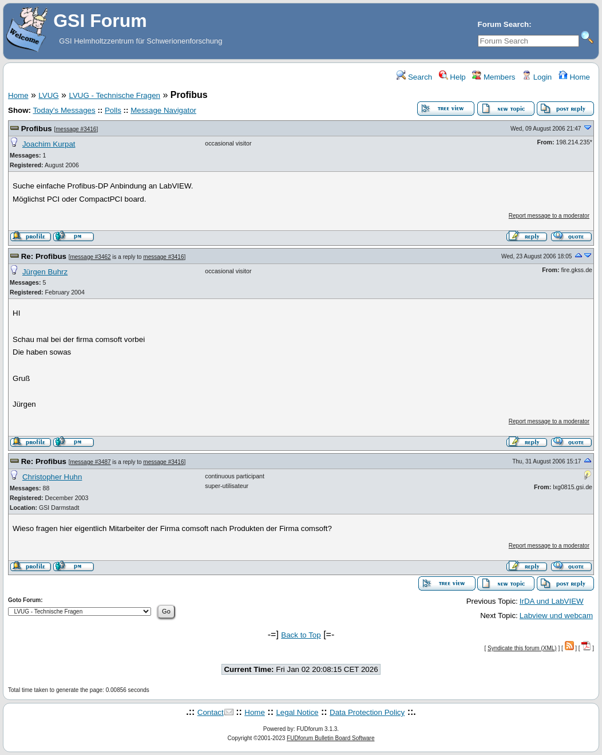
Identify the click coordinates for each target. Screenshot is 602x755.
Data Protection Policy (367, 712)
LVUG (48, 95)
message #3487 (90, 462)
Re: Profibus (43, 256)
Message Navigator (163, 110)
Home (574, 77)
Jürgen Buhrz (45, 272)
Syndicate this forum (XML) (522, 648)
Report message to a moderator (549, 216)
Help (452, 77)
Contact (210, 712)
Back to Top (300, 635)
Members (493, 77)
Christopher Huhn (52, 477)
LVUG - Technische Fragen (114, 95)
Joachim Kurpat (49, 144)
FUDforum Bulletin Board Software (330, 738)
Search (414, 77)
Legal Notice (297, 712)
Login (537, 77)
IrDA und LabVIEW (552, 601)
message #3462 (90, 257)
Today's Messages (64, 110)
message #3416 (76, 129)
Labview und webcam (556, 615)
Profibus (36, 128)
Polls (113, 110)
